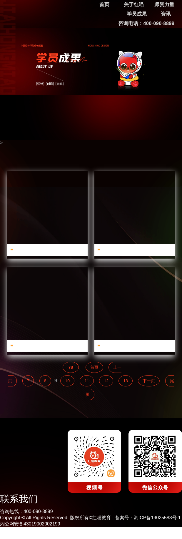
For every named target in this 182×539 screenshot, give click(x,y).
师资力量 (164, 4)
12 (106, 380)
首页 (94, 367)
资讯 (166, 14)
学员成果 (137, 14)
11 (86, 380)
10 (67, 380)
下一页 (149, 380)
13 (125, 380)
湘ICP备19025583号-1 (157, 517)
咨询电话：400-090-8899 (146, 23)
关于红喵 (134, 4)
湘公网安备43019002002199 (30, 523)
